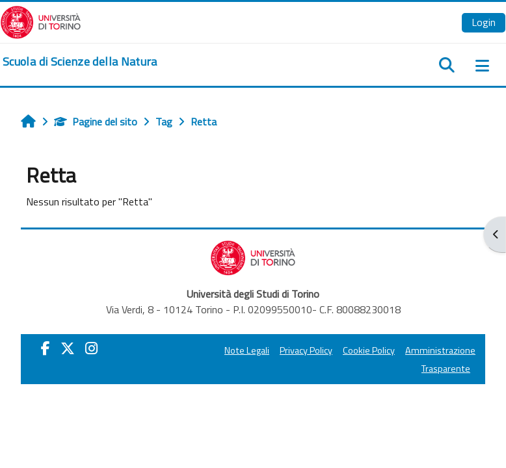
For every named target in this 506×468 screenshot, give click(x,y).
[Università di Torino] (40, 21)
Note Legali (246, 350)
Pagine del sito (95, 121)
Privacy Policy (306, 350)
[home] (80, 62)
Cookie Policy (369, 350)
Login (484, 22)
